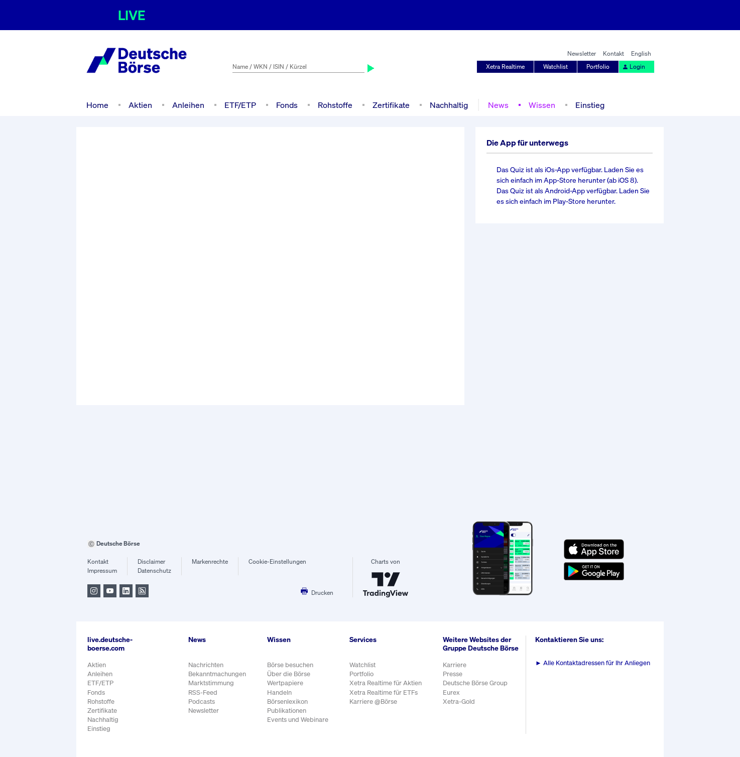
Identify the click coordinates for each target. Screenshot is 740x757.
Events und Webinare (297, 719)
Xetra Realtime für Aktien (385, 683)
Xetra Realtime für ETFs (383, 692)
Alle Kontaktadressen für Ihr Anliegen (592, 663)
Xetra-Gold (459, 701)
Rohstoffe (335, 104)
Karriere (454, 665)
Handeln (279, 692)
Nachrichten (205, 665)
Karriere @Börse (373, 701)
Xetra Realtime (505, 66)
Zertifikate (391, 104)
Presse (452, 674)
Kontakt (613, 53)
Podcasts (201, 701)
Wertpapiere (285, 683)
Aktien (140, 104)
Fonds (287, 104)
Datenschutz (154, 570)
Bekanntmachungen (217, 674)
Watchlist (555, 66)
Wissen (542, 104)
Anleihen (188, 104)
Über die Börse (288, 674)
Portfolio (597, 66)
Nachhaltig (449, 104)
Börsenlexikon (287, 701)
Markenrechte (210, 561)
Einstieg (589, 104)
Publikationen (286, 710)
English (641, 53)
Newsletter (581, 53)
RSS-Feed (202, 692)
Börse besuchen (290, 665)
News (498, 104)
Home (97, 104)
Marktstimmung (211, 683)
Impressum (102, 570)
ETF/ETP (240, 104)
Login (633, 66)
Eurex (451, 692)
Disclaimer (151, 561)
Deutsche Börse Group (475, 683)
